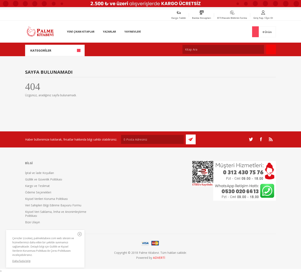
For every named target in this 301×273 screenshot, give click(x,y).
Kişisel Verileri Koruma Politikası (46, 199)
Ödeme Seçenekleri (38, 192)
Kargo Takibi (178, 18)
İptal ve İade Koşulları (39, 173)
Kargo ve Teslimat (37, 186)
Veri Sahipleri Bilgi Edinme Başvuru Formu (53, 205)
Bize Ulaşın (32, 222)
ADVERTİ (159, 258)
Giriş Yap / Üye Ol (263, 18)
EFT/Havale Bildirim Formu (232, 18)
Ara (271, 49)
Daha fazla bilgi (21, 261)
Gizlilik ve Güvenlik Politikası (43, 179)
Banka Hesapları (201, 18)
